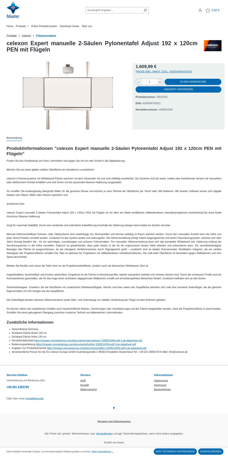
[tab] (14, 138)
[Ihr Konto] (200, 10)
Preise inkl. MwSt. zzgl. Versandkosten (164, 71)
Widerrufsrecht (88, 389)
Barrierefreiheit (162, 389)
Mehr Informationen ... (103, 451)
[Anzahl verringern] (139, 82)
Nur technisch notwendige (175, 451)
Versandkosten (104, 433)
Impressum (160, 385)
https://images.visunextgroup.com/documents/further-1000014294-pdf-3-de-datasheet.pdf (86, 344)
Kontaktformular (34, 398)
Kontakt (84, 385)
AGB (83, 380)
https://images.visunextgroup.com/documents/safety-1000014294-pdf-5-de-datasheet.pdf (96, 348)
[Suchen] (145, 10)
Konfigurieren (210, 451)
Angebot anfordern (178, 89)
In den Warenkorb (193, 81)
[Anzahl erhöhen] (160, 82)
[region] (68, 96)
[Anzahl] (149, 82)
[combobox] (114, 10)
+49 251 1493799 (18, 387)
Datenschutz (161, 380)
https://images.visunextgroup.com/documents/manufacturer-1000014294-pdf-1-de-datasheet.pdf (88, 340)
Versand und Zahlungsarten (114, 421)
